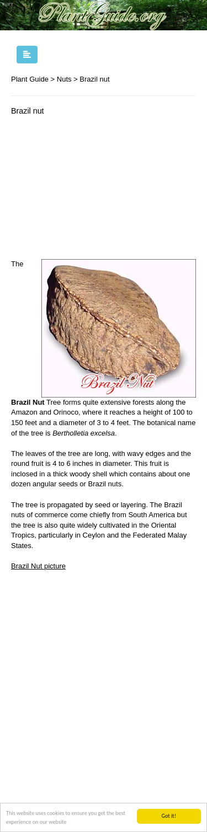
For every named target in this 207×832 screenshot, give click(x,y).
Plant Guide (30, 79)
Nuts (64, 79)
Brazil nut (94, 79)
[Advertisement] (103, 190)
